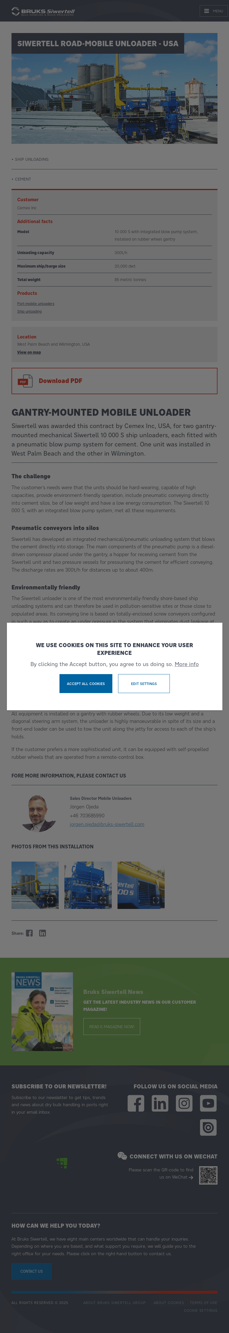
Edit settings (144, 683)
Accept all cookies (86, 683)
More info (187, 664)
